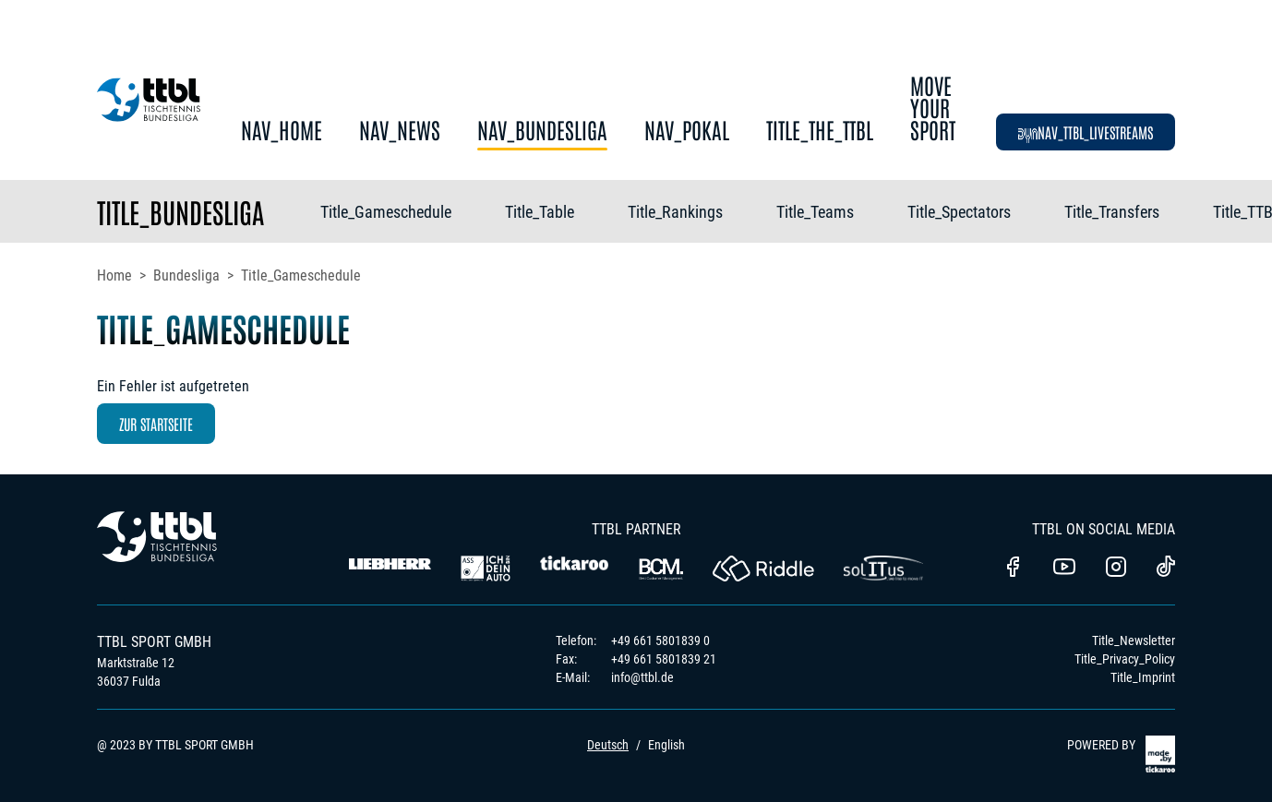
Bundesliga (186, 275)
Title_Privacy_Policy (1124, 659)
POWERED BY (1121, 754)
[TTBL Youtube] (1064, 568)
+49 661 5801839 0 (660, 640)
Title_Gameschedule (385, 211)
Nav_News (399, 130)
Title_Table (539, 211)
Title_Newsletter (1133, 640)
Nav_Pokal (686, 130)
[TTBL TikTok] (1166, 569)
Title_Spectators (959, 211)
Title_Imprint (1142, 677)
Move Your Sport (932, 108)
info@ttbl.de (642, 677)
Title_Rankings (675, 211)
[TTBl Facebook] (1013, 568)
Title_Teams (815, 211)
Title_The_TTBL (819, 130)
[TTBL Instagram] (1116, 568)
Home (114, 275)
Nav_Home (281, 130)
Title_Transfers (1111, 211)
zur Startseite (156, 423)
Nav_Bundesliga (542, 130)
